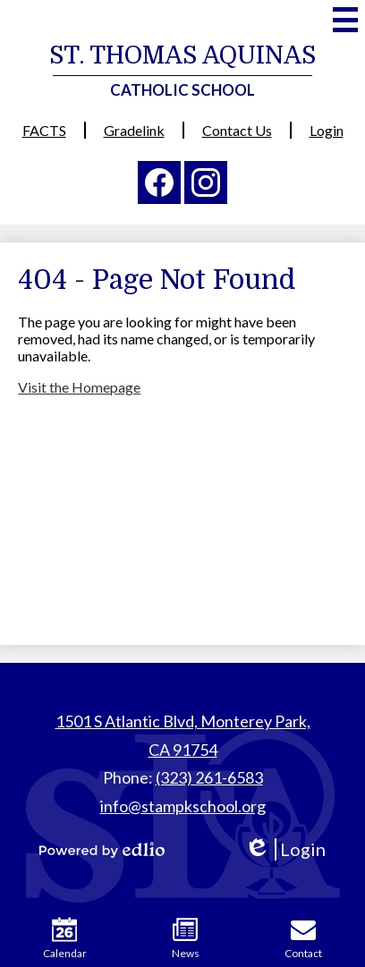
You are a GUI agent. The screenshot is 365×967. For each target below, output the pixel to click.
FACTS (44, 130)
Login (327, 130)
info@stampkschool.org (183, 806)
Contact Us (237, 130)
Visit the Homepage (79, 386)
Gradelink (134, 130)
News (185, 938)
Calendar (65, 938)
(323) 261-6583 (209, 777)
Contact (303, 938)
